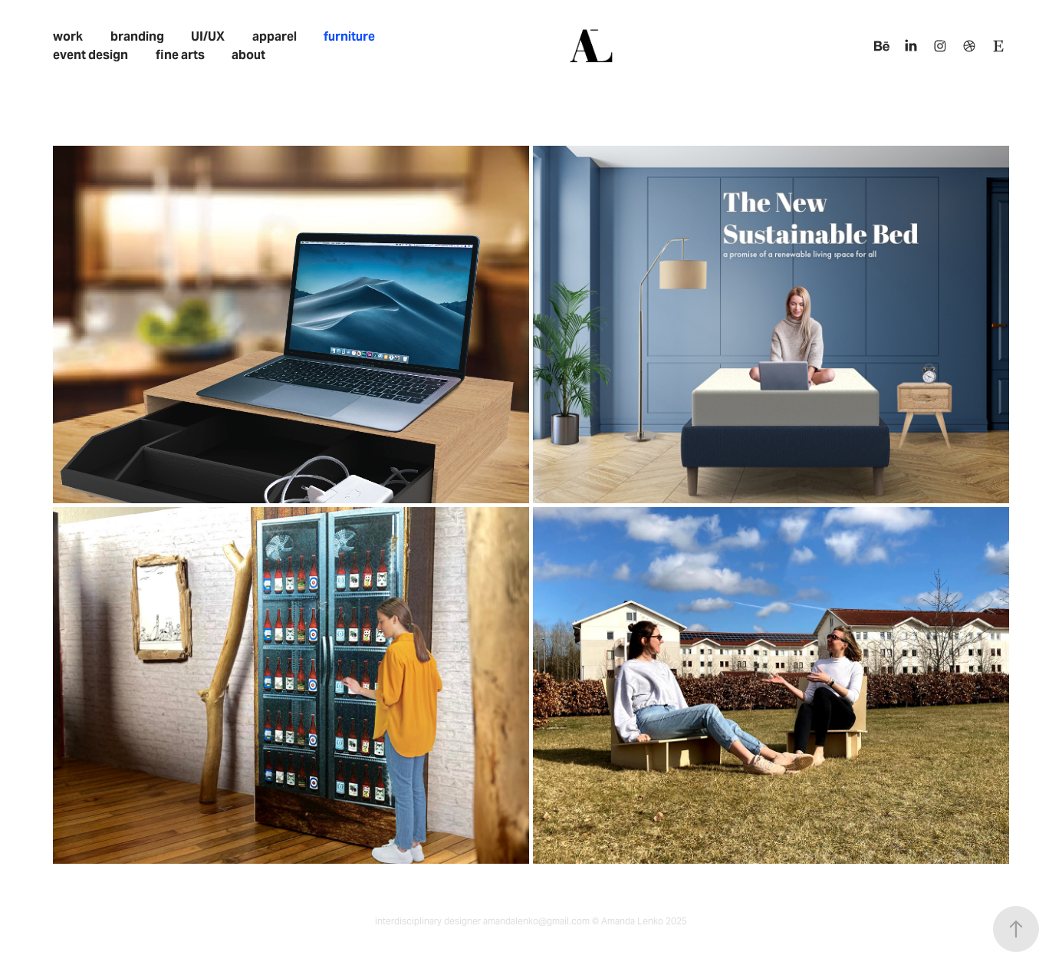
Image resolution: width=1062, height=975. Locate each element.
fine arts (180, 55)
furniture (349, 36)
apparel (274, 36)
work (68, 36)
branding (137, 36)
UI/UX (208, 36)
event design (90, 55)
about (248, 55)
